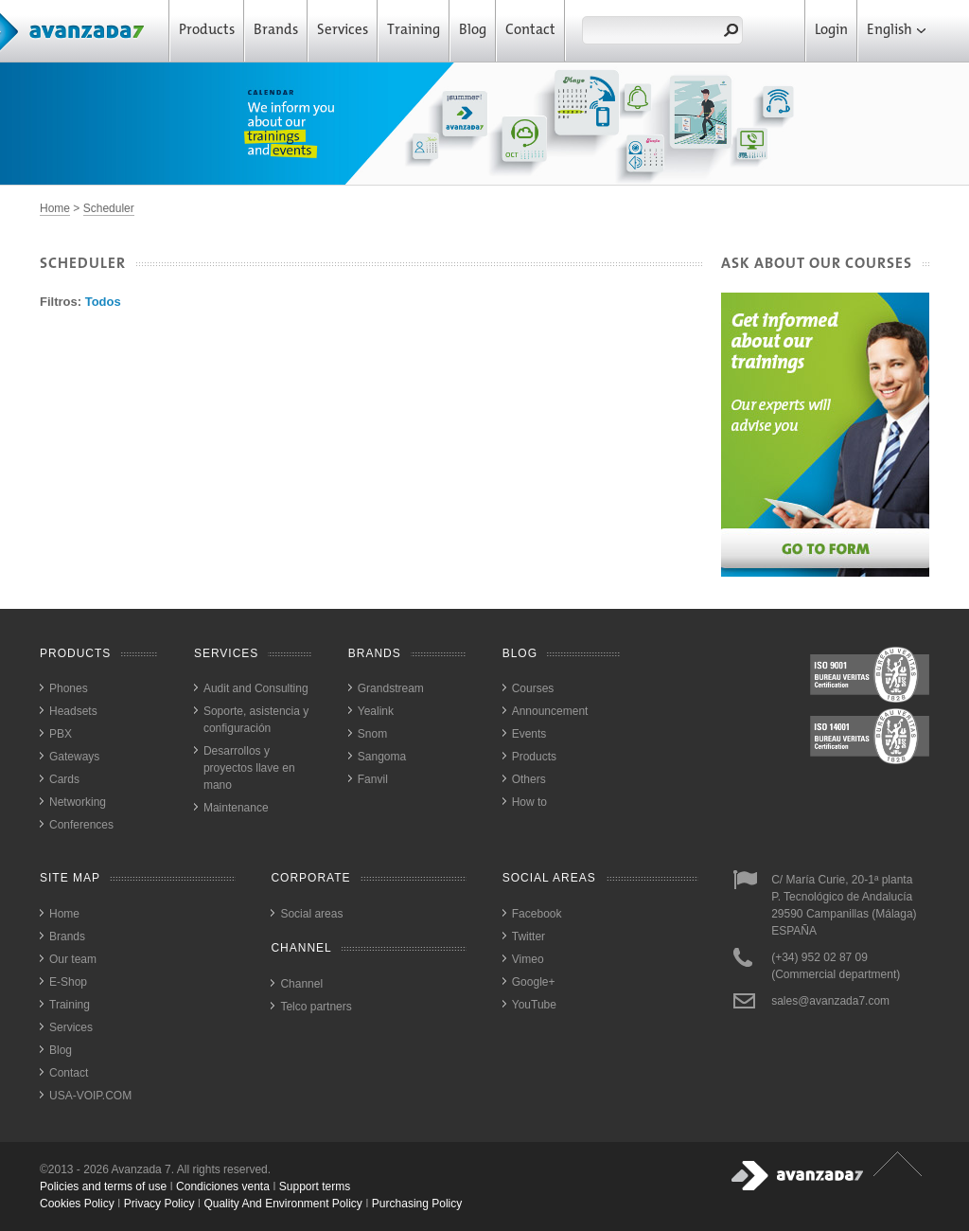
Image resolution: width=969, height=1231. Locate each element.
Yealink (376, 711)
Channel (301, 983)
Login (831, 31)
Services (342, 31)
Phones (68, 688)
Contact (530, 31)
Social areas (311, 913)
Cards (64, 779)
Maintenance (236, 807)
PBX (60, 733)
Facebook (537, 913)
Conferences (81, 824)
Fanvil (373, 779)
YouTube (534, 1004)
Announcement (550, 711)
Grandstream (391, 688)
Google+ (533, 982)
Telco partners (315, 1006)
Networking (77, 802)
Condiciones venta (223, 1186)
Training (413, 31)
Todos (103, 301)
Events (529, 733)
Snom (372, 733)
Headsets (73, 711)
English (896, 31)
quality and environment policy (282, 1203)
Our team (73, 959)
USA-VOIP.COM (90, 1095)
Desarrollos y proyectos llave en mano (249, 768)
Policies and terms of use (103, 1186)
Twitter (528, 936)
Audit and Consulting (255, 688)
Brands (276, 31)
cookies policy (77, 1203)
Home (55, 208)
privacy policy (159, 1203)
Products (207, 31)
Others (529, 779)
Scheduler (108, 208)
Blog (472, 31)
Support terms (314, 1186)
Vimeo (528, 959)
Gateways (74, 756)
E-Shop (68, 982)
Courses (533, 688)
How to (529, 802)
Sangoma (382, 756)
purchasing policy (417, 1203)
